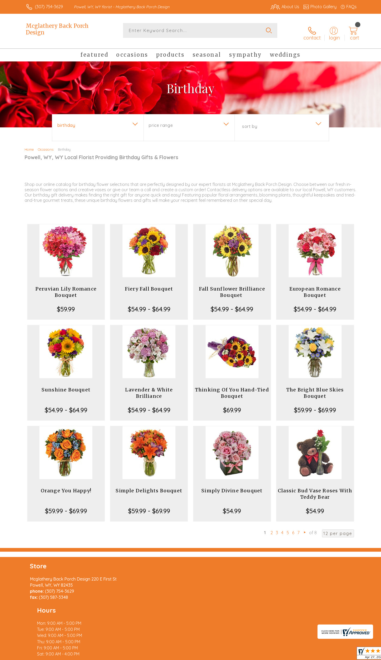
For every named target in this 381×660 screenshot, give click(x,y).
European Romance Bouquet (315, 288)
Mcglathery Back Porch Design (57, 29)
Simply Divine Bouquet (231, 486)
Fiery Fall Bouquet (149, 285)
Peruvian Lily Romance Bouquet (66, 288)
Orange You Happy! (66, 486)
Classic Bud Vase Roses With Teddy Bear (315, 489)
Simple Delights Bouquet (149, 486)
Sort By (249, 122)
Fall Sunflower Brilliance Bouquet (232, 288)
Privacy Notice (272, 654)
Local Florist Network (309, 654)
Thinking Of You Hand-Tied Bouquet (232, 388)
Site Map (342, 654)
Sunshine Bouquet (66, 385)
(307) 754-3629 (49, 6)
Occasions (45, 145)
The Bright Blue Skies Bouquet (315, 388)
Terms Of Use (241, 654)
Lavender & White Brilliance (149, 388)
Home (29, 145)
